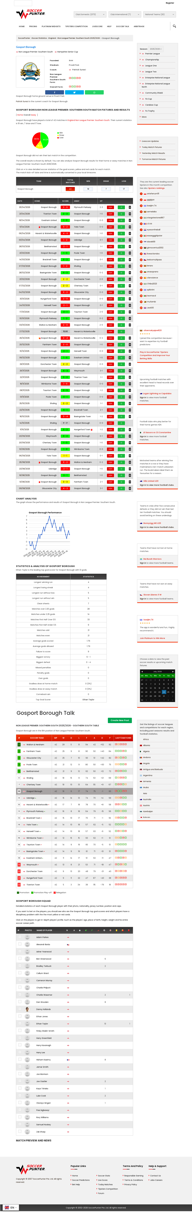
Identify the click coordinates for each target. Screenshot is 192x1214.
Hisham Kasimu (43, 1059)
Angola (145, 763)
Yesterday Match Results (153, 153)
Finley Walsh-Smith (45, 1031)
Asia (143, 793)
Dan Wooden (42, 1002)
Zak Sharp (40, 1131)
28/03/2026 (24, 246)
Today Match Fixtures (152, 147)
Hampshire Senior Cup (66, 51)
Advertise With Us (58, 3)
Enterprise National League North (156, 85)
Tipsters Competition (76, 26)
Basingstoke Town (48, 272)
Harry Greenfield (43, 1038)
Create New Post (120, 720)
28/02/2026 (24, 272)
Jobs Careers (156, 1180)
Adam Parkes (42, 937)
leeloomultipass (151, 259)
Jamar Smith (42, 1067)
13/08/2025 (24, 482)
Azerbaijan (146, 811)
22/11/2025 (24, 377)
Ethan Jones (42, 1016)
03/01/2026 (24, 325)
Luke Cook (41, 1095)
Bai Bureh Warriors (150, 559)
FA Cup (147, 99)
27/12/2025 (24, 331)
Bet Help (76, 1184)
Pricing (33, 26)
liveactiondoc (150, 253)
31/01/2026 (24, 298)
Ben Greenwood (43, 959)
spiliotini (147, 289)
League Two (149, 71)
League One (149, 65)
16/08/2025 (24, 475)
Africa (144, 739)
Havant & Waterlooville (46, 233)
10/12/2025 (24, 351)
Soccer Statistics (39, 38)
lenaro (146, 265)
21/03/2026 (24, 253)
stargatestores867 (152, 217)
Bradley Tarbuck (43, 966)
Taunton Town (81, 312)
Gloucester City (81, 292)
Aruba (144, 787)
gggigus (147, 199)
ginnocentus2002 (151, 247)
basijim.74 (148, 205)
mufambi (148, 301)
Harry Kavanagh (43, 1045)
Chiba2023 (148, 283)
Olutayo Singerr (43, 1103)
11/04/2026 (25, 227)
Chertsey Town (81, 285)
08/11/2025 (24, 390)
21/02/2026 (24, 279)
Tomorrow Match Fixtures (154, 159)
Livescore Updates (150, 141)
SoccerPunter (24, 38)
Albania (145, 745)
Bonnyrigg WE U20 (150, 523)
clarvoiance (149, 277)
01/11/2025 (24, 397)
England (52, 38)
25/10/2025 (24, 403)
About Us (41, 3)
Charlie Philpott (43, 987)
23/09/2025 (24, 436)
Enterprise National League (156, 77)
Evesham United (49, 220)
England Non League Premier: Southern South (89, 120)
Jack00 (147, 307)
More (144, 117)
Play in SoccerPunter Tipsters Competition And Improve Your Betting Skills (155, 355)
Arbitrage (139, 26)
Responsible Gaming (133, 1175)
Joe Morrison (42, 1074)
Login (155, 3)
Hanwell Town (50, 305)
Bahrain (145, 817)
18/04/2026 (24, 220)
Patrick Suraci (77, 69)
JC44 (146, 223)
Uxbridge (78, 240)
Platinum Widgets (51, 26)
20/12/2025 (24, 344)
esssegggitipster (151, 235)
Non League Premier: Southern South (34, 51)
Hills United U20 (149, 481)
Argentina (146, 775)
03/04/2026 (24, 240)
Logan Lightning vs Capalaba (157, 393)
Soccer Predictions (81, 1180)
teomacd (148, 295)
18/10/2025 (24, 416)
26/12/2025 (24, 338)
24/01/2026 (24, 305)
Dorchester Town (82, 279)
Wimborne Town (49, 383)
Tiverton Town (50, 213)
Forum (101, 1193)
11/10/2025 (24, 429)
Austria (145, 805)
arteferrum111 (149, 193)
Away (33, 115)
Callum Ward (42, 973)
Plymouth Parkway (82, 207)
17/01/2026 (24, 312)
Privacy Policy (130, 1184)
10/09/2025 (24, 449)
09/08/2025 (24, 488)
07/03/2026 (24, 266)
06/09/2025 (24, 455)
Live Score (102, 1180)
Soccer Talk (122, 26)
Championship (150, 59)
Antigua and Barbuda (151, 769)
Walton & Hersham (48, 325)
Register (170, 3)
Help (109, 26)
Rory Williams (42, 1117)
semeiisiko (148, 211)
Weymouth (79, 370)
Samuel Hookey (43, 1124)
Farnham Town (50, 344)
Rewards (92, 3)
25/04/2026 (24, 207)
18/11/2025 (24, 383)
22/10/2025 (24, 410)
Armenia (145, 781)
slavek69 (147, 241)
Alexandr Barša (43, 944)
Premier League (151, 53)
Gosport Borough (49, 207)
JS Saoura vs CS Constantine (157, 432)
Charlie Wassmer (44, 995)
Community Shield (152, 93)
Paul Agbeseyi (42, 1110)
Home (22, 26)
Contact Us (77, 3)
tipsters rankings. (156, 188)
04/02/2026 (24, 292)
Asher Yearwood (43, 951)
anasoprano (149, 271)
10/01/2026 (24, 318)
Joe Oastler (41, 1081)
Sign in (143, 397)
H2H (110, 207)
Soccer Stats (104, 1175)
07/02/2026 (24, 285)
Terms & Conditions (133, 1180)
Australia (145, 799)
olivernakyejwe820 (151, 330)
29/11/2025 (24, 364)
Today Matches (105, 1184)
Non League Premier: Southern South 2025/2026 (79, 38)
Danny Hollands (43, 1009)
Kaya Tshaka (42, 1088)
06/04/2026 (24, 233)
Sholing (77, 266)
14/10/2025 (24, 423)
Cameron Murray (44, 980)
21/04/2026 (24, 213)
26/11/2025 (24, 370)
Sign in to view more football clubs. (157, 485)
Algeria (144, 751)
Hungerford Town (49, 298)
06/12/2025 (24, 357)
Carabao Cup (150, 105)
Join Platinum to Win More (152, 638)
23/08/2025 (24, 468)
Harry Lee (40, 1052)
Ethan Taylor (88, 699)
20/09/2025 (24, 442)
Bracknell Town (50, 259)
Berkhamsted (50, 246)
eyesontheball (150, 229)
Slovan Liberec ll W (150, 594)
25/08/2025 (24, 462)
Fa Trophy (148, 111)
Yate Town (79, 227)
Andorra (145, 757)
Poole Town (79, 253)
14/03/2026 (24, 259)
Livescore (97, 26)
